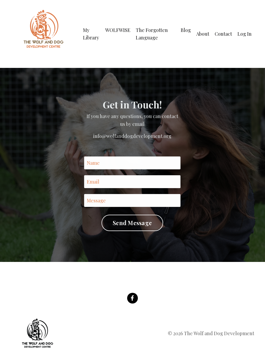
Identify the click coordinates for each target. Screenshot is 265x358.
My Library (91, 34)
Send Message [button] (132, 223)
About (202, 34)
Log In (244, 34)
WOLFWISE (117, 30)
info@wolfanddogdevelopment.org (132, 136)
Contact (223, 34)
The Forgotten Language (152, 34)
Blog (186, 30)
